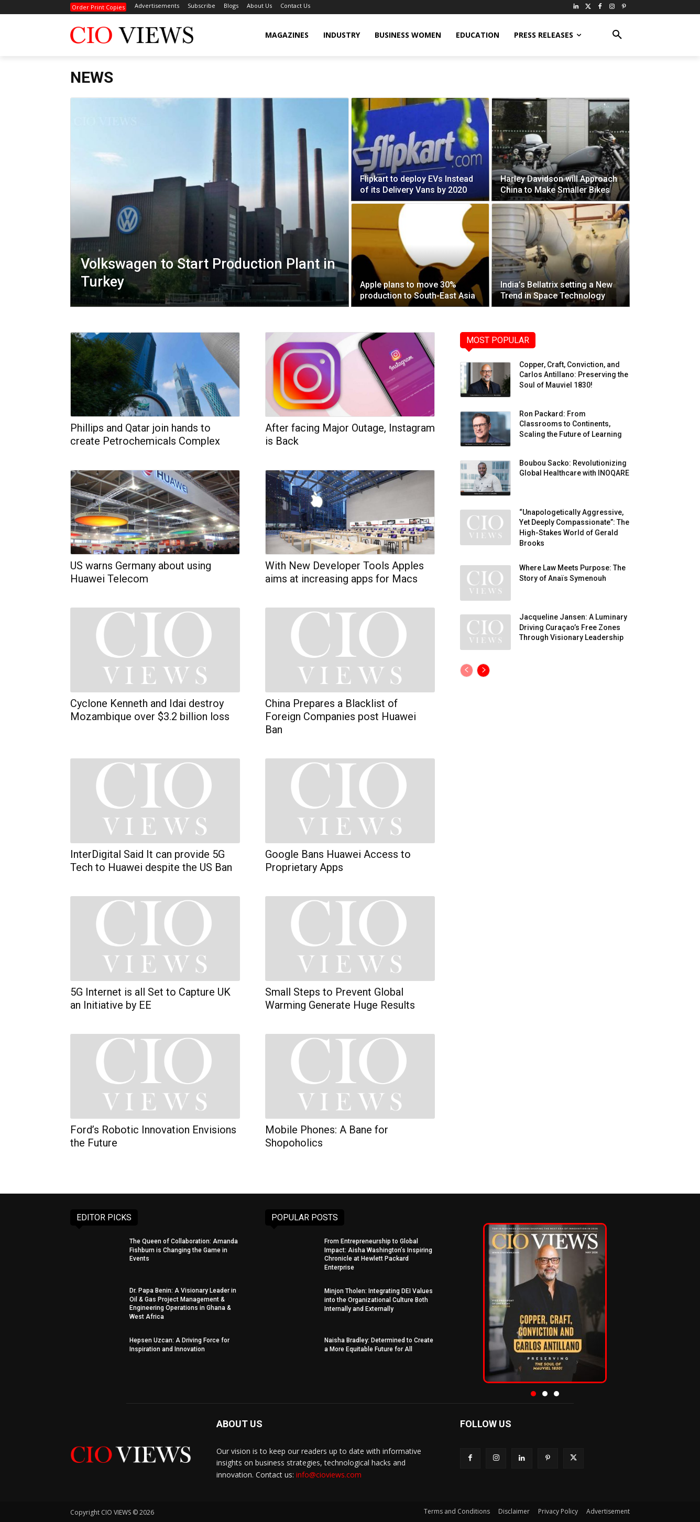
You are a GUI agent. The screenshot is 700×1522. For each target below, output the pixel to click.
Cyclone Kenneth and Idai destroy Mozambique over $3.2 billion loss (149, 710)
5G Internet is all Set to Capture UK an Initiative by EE (150, 998)
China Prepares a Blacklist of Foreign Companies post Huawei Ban (340, 716)
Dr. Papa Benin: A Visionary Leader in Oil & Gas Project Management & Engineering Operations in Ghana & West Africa (182, 1303)
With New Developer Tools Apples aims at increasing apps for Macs (344, 572)
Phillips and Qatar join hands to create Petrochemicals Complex (145, 434)
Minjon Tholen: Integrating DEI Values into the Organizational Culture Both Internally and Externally (378, 1300)
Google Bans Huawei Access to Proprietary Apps (338, 861)
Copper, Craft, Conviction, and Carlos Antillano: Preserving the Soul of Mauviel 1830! (573, 374)
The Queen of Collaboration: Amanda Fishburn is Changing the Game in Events (183, 1250)
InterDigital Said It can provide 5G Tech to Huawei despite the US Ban (151, 861)
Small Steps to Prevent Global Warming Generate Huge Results (340, 998)
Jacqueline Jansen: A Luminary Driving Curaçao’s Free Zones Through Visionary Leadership (573, 627)
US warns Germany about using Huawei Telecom (140, 572)
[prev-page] (466, 670)
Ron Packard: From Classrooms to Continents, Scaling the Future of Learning (570, 424)
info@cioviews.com (329, 1475)
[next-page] (483, 670)
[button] (617, 35)
